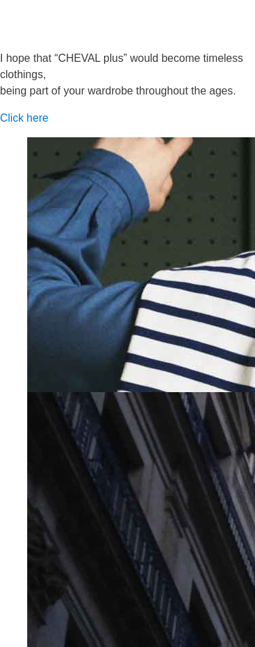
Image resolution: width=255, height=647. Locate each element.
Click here (24, 118)
